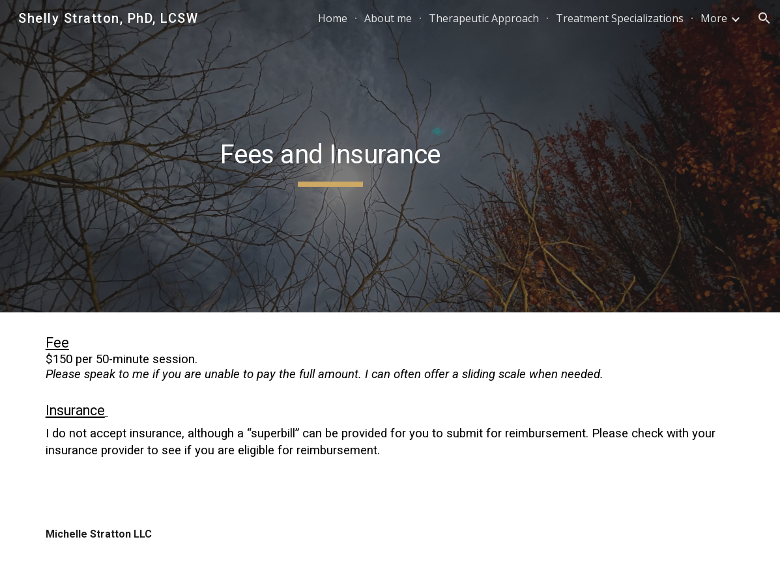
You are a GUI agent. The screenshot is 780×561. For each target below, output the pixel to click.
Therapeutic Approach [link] (484, 18)
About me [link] (388, 18)
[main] (330, 156)
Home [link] (332, 18)
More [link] (714, 18)
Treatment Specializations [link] (620, 18)
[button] (764, 18)
